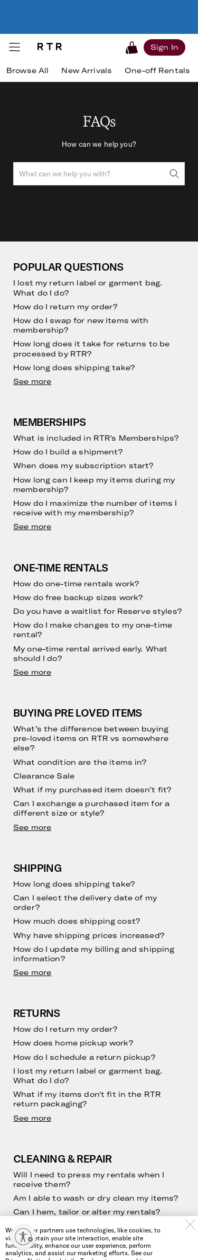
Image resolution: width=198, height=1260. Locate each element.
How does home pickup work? (73, 1043)
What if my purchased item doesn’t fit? (92, 789)
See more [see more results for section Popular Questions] (32, 381)
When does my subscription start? (83, 465)
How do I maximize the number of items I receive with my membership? (95, 507)
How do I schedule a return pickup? (84, 1057)
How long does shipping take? (74, 367)
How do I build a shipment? (67, 452)
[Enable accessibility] (23, 1236)
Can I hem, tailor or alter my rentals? (86, 1212)
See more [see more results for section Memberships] (32, 526)
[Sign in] (164, 47)
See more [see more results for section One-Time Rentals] (32, 672)
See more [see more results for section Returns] (32, 1118)
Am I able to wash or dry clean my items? (95, 1198)
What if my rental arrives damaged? (85, 1226)
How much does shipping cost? (76, 921)
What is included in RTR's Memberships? (95, 438)
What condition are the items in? (79, 762)
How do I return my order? (65, 306)
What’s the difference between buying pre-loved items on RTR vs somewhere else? (90, 738)
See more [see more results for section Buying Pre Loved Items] (32, 827)
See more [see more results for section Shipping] (32, 972)
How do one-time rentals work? (76, 583)
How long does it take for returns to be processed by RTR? (91, 348)
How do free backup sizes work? (78, 597)
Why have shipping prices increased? (88, 935)
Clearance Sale (43, 776)
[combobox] (99, 173)
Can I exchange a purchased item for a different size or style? (91, 808)
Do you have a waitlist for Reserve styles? (97, 611)
